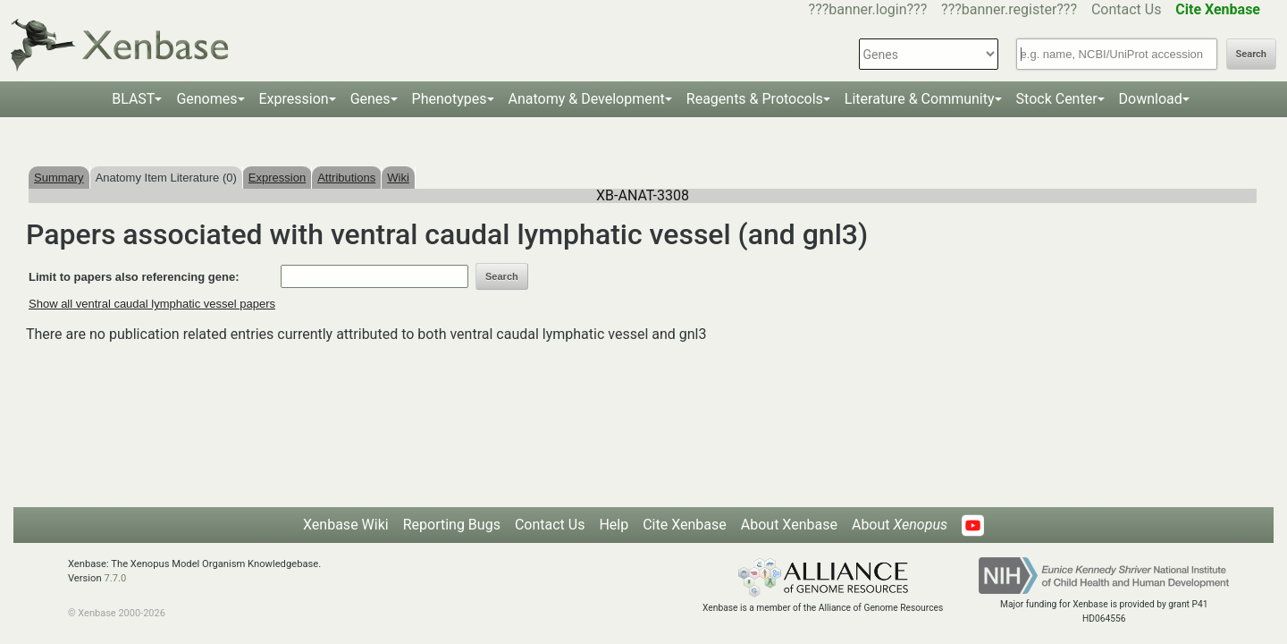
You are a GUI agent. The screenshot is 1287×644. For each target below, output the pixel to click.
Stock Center (1057, 98)
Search (1251, 54)
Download (1150, 98)
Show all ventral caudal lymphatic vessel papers (152, 303)
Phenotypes (449, 98)
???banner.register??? (1009, 9)
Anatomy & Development (587, 98)
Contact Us (1126, 9)
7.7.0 (115, 578)
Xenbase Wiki (346, 524)
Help (613, 524)
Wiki (398, 177)
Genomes (206, 98)
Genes (370, 98)
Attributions (346, 177)
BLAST (133, 98)
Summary (59, 177)
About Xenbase (789, 524)
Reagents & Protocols (754, 98)
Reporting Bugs (451, 524)
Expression (294, 98)
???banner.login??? (868, 9)
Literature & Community (920, 98)
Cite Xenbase (685, 524)
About (899, 524)
